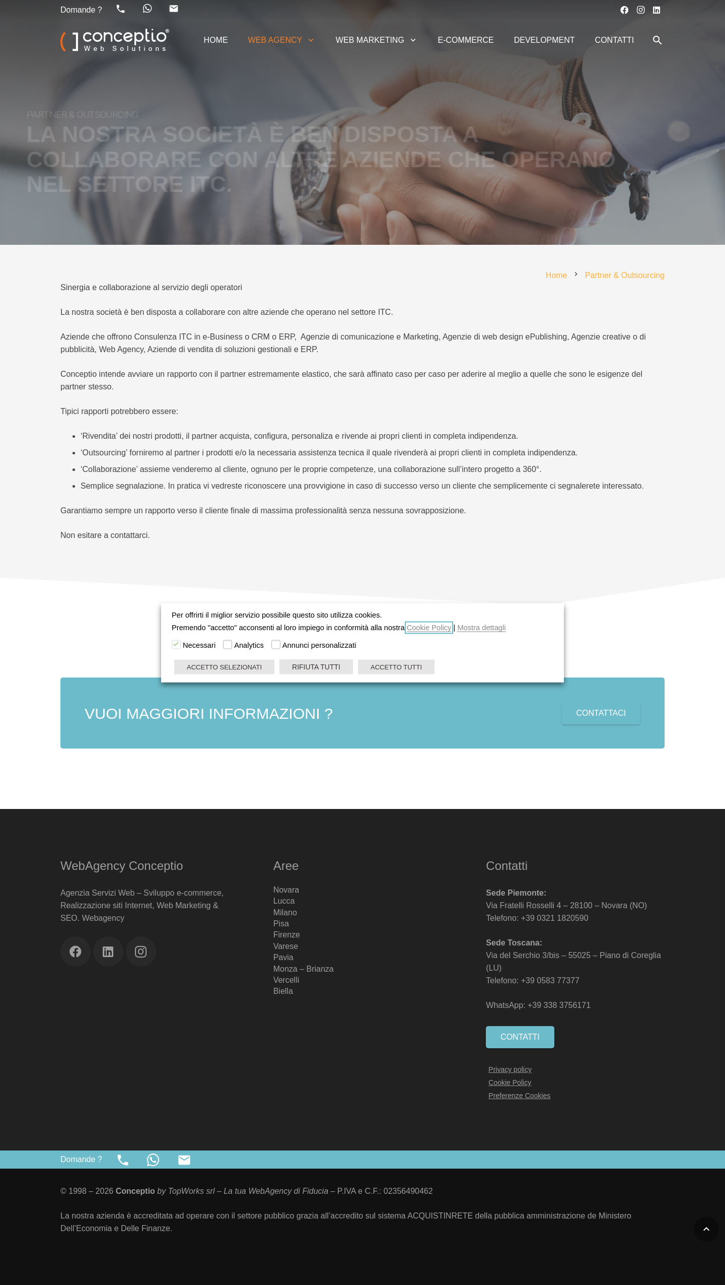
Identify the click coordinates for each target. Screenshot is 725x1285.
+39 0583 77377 (550, 980)
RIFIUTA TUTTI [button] (316, 666)
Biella (283, 991)
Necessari (199, 645)
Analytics (249, 645)
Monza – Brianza (303, 969)
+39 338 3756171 (560, 1005)
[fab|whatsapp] (147, 8)
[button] (309, 40)
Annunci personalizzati (319, 645)
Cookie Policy (509, 1082)
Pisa (281, 923)
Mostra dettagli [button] (481, 627)
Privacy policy (510, 1069)
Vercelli (286, 980)
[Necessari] (176, 644)
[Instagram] (640, 10)
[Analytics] (227, 644)
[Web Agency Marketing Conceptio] (114, 40)
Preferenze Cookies (519, 1096)
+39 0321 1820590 (555, 918)
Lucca (284, 901)
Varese (286, 946)
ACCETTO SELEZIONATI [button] (224, 666)
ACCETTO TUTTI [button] (396, 666)
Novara (286, 890)
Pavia (283, 957)
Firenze (286, 934)
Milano (285, 912)
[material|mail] (174, 8)
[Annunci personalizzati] (275, 644)
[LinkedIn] (656, 10)
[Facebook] (624, 10)
